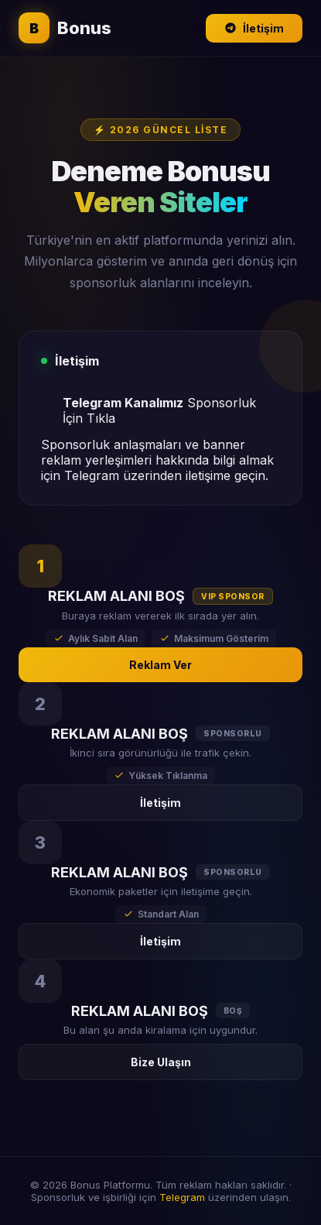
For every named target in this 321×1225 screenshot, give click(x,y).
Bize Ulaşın (161, 1062)
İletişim (254, 28)
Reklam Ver (160, 664)
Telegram (182, 1197)
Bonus (65, 27)
